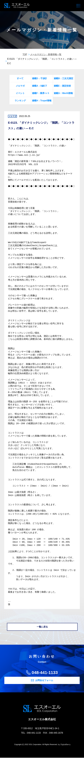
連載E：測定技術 (62, 86)
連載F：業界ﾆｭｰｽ (40, 93)
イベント (20, 93)
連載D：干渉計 (39, 78)
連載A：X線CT (39, 86)
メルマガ (20, 86)
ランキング (20, 100)
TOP (25, 54)
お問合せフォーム (44, 686)
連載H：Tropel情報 (41, 100)
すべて (20, 78)
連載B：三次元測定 (63, 78)
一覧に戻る (42, 633)
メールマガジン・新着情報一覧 (45, 54)
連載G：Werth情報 (63, 93)
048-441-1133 (45, 678)
